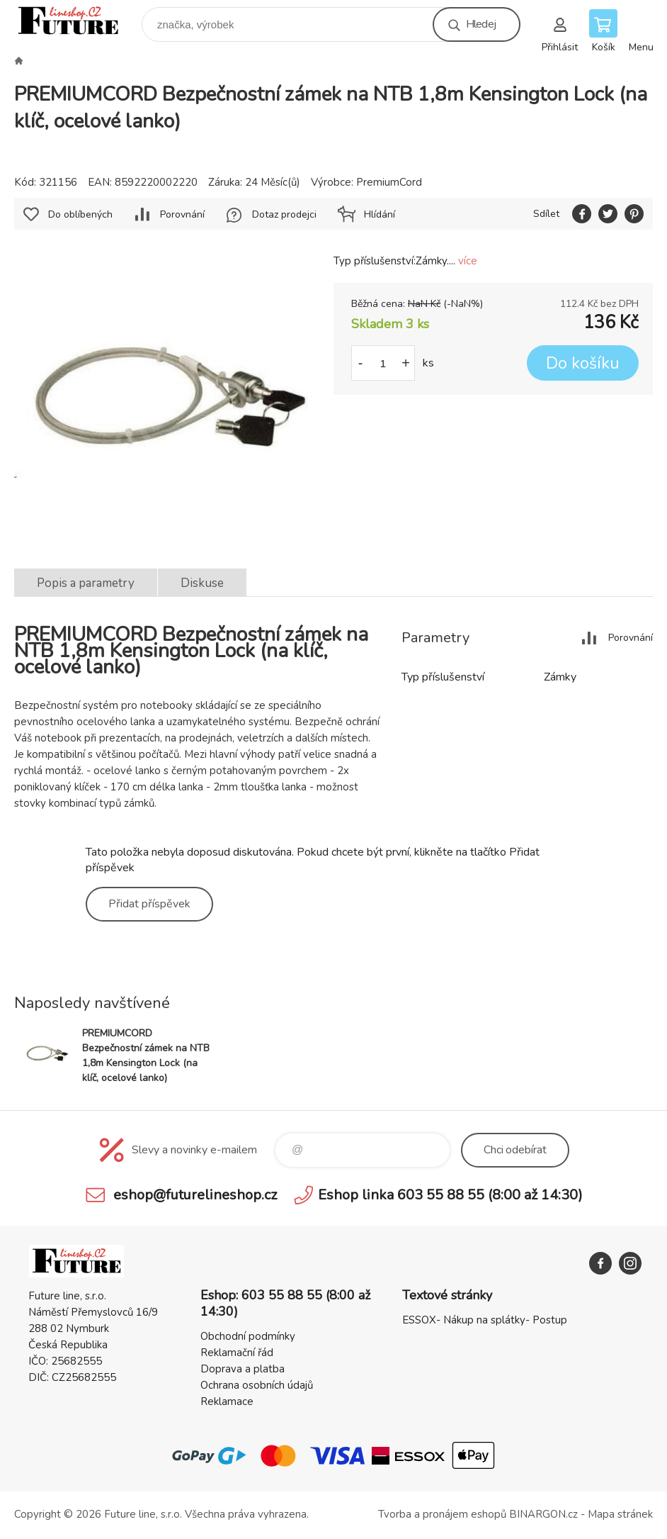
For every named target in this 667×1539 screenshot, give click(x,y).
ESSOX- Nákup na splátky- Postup (484, 1320)
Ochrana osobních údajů (256, 1385)
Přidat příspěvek (149, 904)
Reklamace (226, 1401)
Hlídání (379, 214)
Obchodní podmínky (247, 1336)
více (467, 261)
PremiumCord (389, 182)
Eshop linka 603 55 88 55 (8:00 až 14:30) (450, 1194)
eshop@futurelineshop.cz (195, 1194)
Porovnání (182, 214)
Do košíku (583, 363)
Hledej (481, 24)
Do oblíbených (80, 214)
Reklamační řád (236, 1352)
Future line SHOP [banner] (76, 21)
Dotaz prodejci (284, 214)
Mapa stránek (620, 1514)
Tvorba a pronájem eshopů (442, 1514)
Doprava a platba (242, 1369)
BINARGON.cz (543, 1514)
